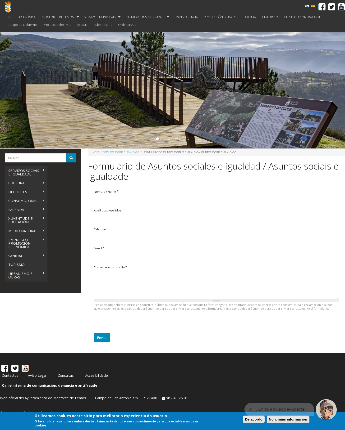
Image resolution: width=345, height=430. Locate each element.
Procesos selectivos (57, 24)
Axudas (82, 24)
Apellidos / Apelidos (107, 210)
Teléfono (100, 229)
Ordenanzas (127, 24)
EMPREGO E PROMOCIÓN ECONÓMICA (25, 243)
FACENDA (25, 209)
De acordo (253, 419)
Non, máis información (288, 419)
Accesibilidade (96, 375)
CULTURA (25, 182)
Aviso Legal (37, 375)
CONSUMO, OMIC (25, 200)
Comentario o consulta (110, 267)
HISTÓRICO (270, 17)
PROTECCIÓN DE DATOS (221, 17)
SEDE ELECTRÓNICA (22, 17)
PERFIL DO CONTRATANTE (302, 17)
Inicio (95, 152)
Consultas (66, 375)
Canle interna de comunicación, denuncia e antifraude (49, 385)
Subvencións (102, 24)
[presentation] (130, 323)
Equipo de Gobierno (22, 24)
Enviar (102, 337)
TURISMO (16, 264)
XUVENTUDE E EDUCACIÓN (25, 220)
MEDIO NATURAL (25, 230)
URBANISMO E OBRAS (25, 275)
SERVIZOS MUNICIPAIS (100, 17)
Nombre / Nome (106, 192)
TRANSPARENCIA (186, 17)
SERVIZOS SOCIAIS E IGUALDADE (25, 172)
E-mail (99, 248)
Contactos (10, 375)
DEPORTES (25, 191)
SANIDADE (25, 255)
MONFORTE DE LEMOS (59, 17)
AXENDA (250, 17)
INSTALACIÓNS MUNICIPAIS (146, 17)
